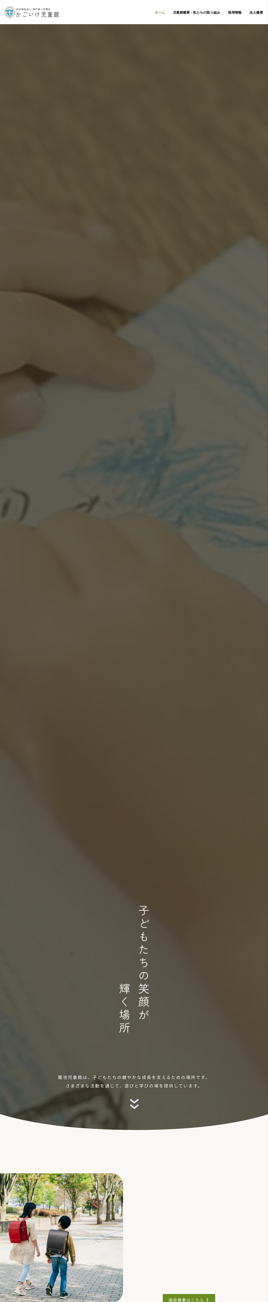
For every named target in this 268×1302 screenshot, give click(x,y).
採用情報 (235, 13)
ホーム (160, 13)
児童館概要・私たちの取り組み (196, 13)
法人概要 (256, 13)
